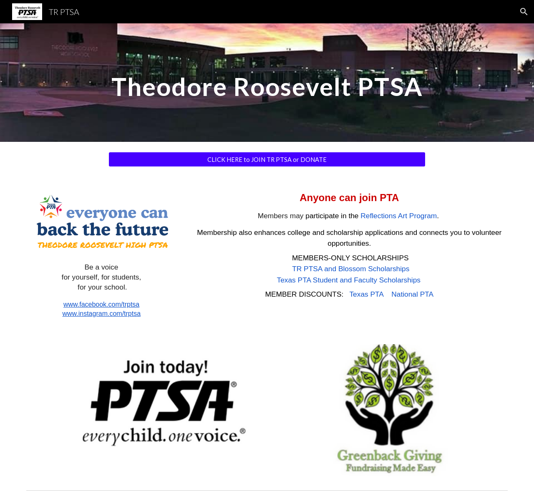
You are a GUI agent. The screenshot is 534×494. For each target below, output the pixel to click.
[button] (524, 12)
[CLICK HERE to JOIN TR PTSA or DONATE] (267, 159)
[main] (267, 82)
